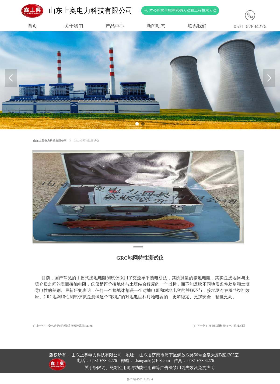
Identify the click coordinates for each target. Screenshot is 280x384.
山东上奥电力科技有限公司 (50, 140)
